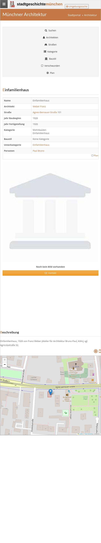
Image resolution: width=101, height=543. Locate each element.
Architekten (50, 37)
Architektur (90, 15)
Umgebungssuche (76, 6)
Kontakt (50, 272)
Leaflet (80, 434)
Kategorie (50, 51)
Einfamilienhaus (41, 144)
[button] (50, 392)
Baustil (50, 58)
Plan (51, 72)
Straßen (51, 44)
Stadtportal (74, 15)
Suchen (50, 30)
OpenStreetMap (89, 434)
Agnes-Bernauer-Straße (45, 112)
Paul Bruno (39, 150)
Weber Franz (39, 106)
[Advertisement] (49, 302)
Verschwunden (50, 65)
